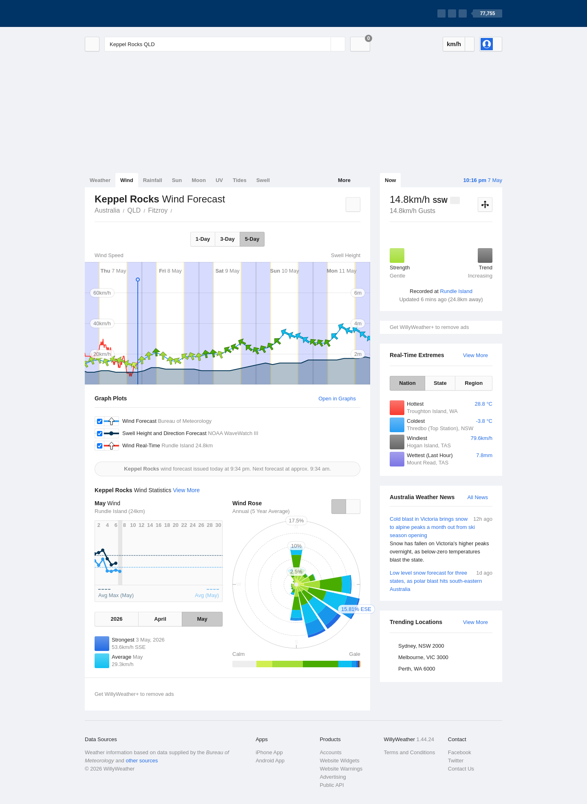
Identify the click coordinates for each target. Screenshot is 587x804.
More (344, 180)
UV (219, 180)
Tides (240, 180)
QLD (134, 210)
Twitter (455, 760)
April (160, 619)
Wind (126, 180)
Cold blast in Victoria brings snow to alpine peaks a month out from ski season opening (441, 539)
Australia (107, 210)
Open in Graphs (337, 398)
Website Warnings (341, 769)
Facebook (459, 752)
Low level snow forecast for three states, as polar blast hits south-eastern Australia (441, 580)
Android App (270, 760)
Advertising (333, 777)
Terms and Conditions (409, 752)
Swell (263, 180)
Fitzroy (158, 210)
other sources (142, 760)
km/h (454, 43)
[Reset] (323, 44)
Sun (177, 180)
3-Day (227, 239)
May (202, 619)
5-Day (252, 239)
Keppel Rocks (176, 210)
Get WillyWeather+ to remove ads (429, 327)
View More (475, 355)
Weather (100, 180)
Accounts (330, 752)
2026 (116, 619)
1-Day (203, 239)
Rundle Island (456, 291)
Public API (332, 785)
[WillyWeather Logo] (123, 13)
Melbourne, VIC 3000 (423, 657)
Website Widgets (339, 760)
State (440, 383)
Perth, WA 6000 (416, 669)
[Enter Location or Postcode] (224, 44)
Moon (199, 180)
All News (477, 497)
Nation (407, 383)
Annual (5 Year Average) (261, 511)
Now (390, 180)
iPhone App (269, 752)
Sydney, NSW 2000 (421, 646)
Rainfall (152, 180)
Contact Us (461, 769)
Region (474, 383)
